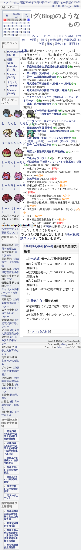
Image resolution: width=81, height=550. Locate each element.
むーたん (8, 123)
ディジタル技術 (10, 289)
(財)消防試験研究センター (10, 323)
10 (20, 26)
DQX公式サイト (10, 229)
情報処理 (70, 40)
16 (16, 29)
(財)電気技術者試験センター (10, 303)
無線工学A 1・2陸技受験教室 (11, 470)
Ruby (59, 347)
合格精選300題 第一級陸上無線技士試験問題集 (11, 435)
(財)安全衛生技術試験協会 (10, 371)
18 (24, 29)
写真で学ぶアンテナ (11, 497)
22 (13, 32)
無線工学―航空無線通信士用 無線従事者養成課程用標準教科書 (11, 535)
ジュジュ (32, 142)
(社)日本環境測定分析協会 (10, 405)
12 (28, 26)
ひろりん (8, 142)
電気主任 (61, 44)
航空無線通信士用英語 (11, 546)
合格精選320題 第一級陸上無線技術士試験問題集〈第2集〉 (11, 448)
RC (61, 36)
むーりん (32, 123)
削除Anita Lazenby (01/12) (12, 64)
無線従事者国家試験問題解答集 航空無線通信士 (11, 515)
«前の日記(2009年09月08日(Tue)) (32, 2)
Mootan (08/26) (11, 76)
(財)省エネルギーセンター (10, 313)
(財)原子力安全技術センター (10, 340)
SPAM (69, 36)
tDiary (64, 344)
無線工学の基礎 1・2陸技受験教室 (11, 460)
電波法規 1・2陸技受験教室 (11, 489)
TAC (8, 286)
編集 (76, 6)
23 (16, 32)
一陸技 (42, 40)
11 (24, 26)
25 (24, 32)
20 (5, 32)
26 (28, 32)
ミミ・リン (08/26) (12, 84)
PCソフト (35, 36)
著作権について (10, 232)
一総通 (31, 40)
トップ (7, 2)
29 (13, 35)
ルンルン (20, 142)
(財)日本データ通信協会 (10, 262)
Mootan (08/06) (11, 92)
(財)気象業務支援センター (10, 388)
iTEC (9, 279)
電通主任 (75, 44)
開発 (50, 44)
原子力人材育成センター (10, 350)
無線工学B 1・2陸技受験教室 (11, 479)
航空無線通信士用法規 (11, 524)
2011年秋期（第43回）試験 (61, 141)
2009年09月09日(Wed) (38, 246)
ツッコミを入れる (39, 331)
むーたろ (20, 123)
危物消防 (56, 40)
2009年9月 (16, 15)
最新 (56, 2)
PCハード (50, 36)
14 (9, 29)
